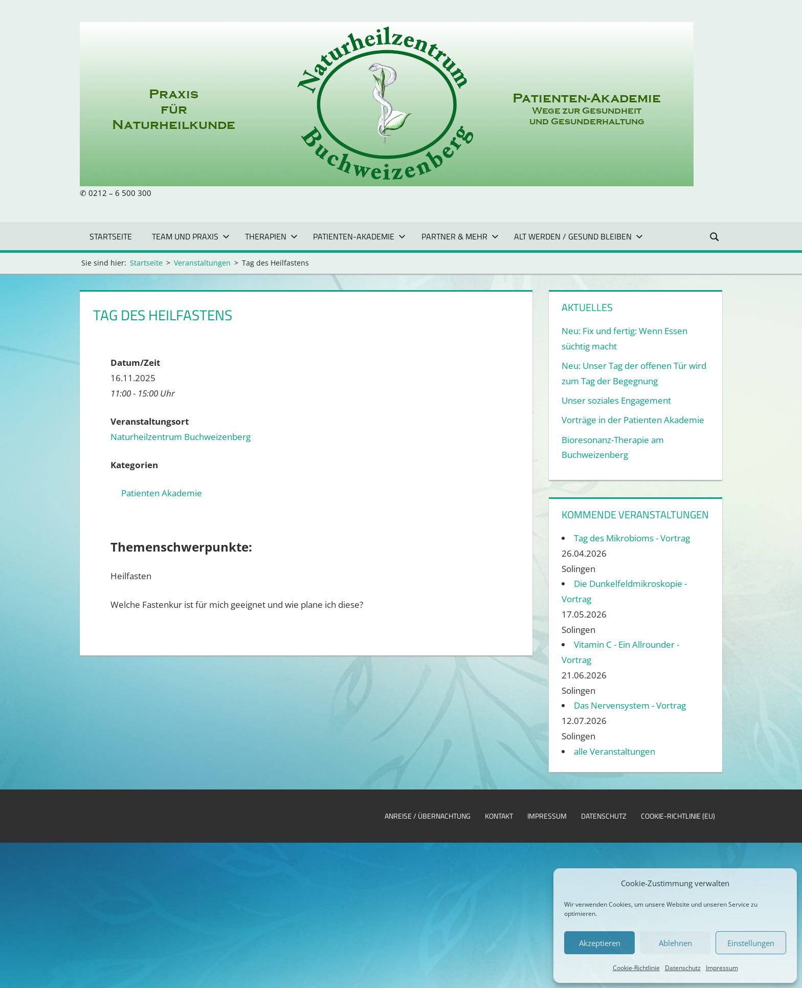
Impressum (722, 967)
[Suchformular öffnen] (715, 236)
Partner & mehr (460, 236)
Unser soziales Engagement (616, 400)
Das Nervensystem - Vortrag (630, 705)
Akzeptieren (599, 943)
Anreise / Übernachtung (428, 815)
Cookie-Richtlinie (636, 967)
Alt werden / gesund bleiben (578, 236)
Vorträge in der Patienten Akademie (633, 420)
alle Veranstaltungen (614, 751)
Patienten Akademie (161, 493)
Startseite (111, 236)
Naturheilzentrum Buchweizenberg (180, 437)
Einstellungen (750, 943)
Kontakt (499, 815)
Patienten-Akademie (359, 236)
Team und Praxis (191, 236)
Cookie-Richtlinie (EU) (678, 815)
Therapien (271, 236)
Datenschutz (683, 967)
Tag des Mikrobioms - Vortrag (632, 538)
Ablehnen (675, 943)
